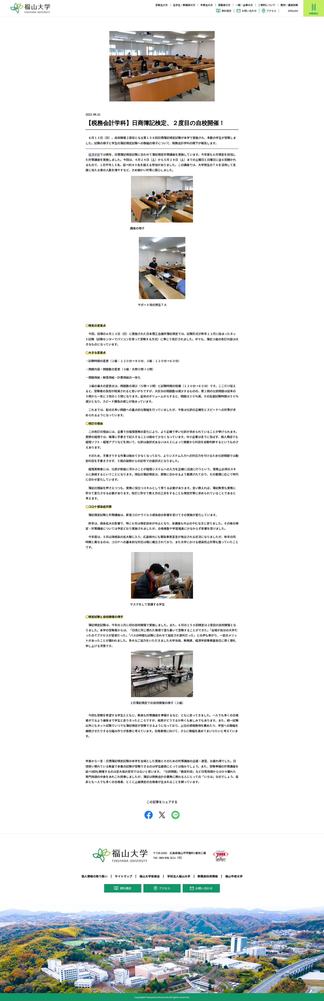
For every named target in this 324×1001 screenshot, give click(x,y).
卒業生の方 (206, 5)
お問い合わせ (249, 10)
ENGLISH (293, 10)
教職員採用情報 (208, 876)
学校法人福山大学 (178, 876)
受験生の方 (161, 5)
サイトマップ (123, 876)
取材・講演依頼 (289, 5)
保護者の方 (224, 5)
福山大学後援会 (149, 876)
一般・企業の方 (244, 5)
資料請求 (226, 10)
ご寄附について (266, 5)
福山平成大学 (234, 876)
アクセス (271, 10)
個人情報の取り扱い (94, 876)
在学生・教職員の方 (184, 5)
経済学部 (94, 154)
